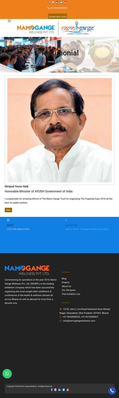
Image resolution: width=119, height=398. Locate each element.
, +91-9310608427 (89, 316)
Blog (64, 278)
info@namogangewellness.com (79, 320)
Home (51, 61)
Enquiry (65, 282)
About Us (66, 286)
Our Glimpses (69, 290)
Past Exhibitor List (71, 294)
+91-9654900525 (58, 8)
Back (8, 210)
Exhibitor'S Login (57, 17)
